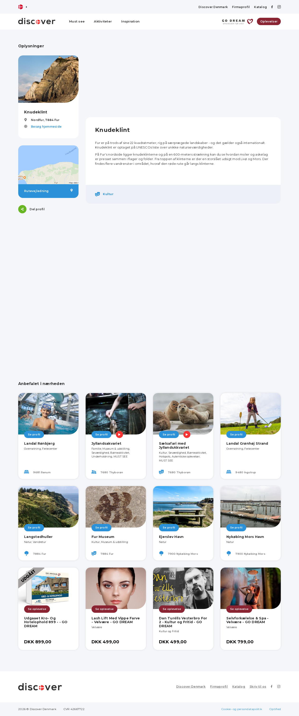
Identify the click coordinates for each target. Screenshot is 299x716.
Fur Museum (103, 537)
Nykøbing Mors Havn (245, 537)
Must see (77, 21)
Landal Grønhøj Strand (247, 443)
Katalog (260, 7)
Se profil (34, 434)
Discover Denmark (213, 7)
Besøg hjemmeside (46, 126)
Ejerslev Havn (171, 537)
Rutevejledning (48, 191)
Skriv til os (259, 686)
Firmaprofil (241, 7)
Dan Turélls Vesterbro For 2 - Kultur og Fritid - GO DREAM (183, 622)
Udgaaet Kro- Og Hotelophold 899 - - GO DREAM (46, 622)
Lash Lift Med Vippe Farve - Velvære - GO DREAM (116, 620)
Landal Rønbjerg (39, 443)
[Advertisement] (48, 291)
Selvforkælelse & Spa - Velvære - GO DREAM (247, 620)
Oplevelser (269, 21)
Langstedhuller (38, 537)
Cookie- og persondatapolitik (241, 709)
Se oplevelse (37, 609)
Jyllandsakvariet (106, 443)
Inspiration (130, 21)
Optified (275, 709)
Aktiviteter (103, 21)
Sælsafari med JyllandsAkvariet (174, 445)
